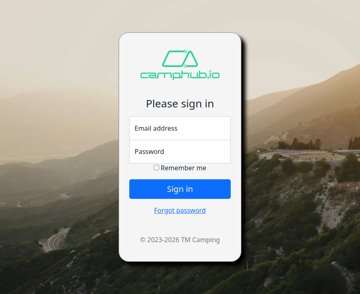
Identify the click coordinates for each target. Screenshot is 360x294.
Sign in (180, 188)
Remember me (180, 167)
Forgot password (180, 210)
